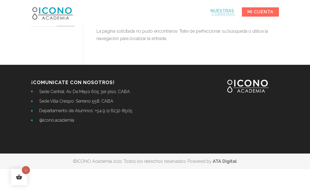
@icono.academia (56, 120)
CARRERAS (222, 13)
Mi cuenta (260, 11)
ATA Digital (225, 161)
